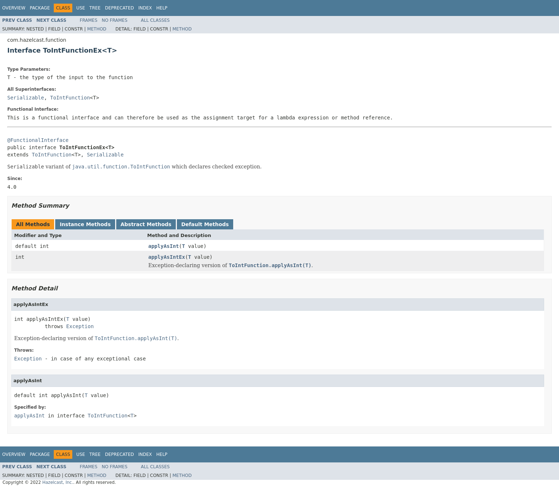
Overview (13, 8)
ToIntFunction (70, 98)
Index (145, 8)
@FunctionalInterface (38, 140)
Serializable (25, 98)
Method (96, 29)
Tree (95, 8)
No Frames (114, 20)
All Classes (155, 20)
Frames (89, 20)
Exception (80, 326)
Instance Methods (85, 224)
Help (161, 8)
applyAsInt (163, 246)
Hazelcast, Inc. (57, 482)
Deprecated (119, 8)
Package (40, 8)
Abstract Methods (146, 224)
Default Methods (205, 224)
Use (80, 8)
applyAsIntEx (166, 257)
